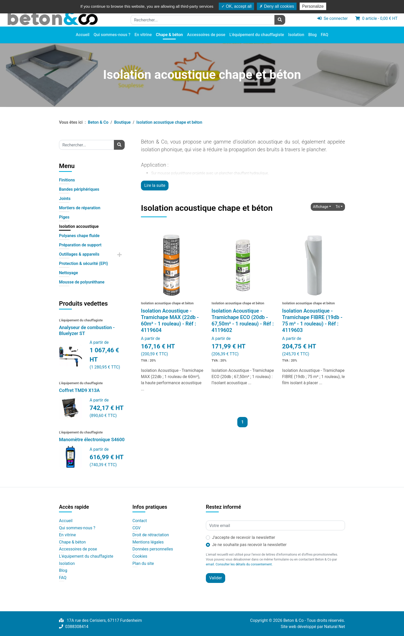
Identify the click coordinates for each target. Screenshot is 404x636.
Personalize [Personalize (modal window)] (313, 6)
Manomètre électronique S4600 (92, 439)
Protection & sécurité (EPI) (83, 263)
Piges (64, 217)
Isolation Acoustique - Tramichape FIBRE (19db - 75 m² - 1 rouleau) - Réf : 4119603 (312, 320)
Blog (312, 34)
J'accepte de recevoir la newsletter (243, 537)
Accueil (82, 34)
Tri (337, 207)
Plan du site (143, 563)
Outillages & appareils (79, 254)
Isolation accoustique (79, 226)
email (210, 564)
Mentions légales (148, 542)
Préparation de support (80, 244)
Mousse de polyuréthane (81, 282)
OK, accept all (236, 6)
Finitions (67, 180)
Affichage (320, 207)
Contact (139, 520)
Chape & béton (169, 34)
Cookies (139, 556)
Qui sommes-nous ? (112, 34)
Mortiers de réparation (79, 207)
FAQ (324, 34)
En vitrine (143, 34)
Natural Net (334, 626)
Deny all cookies (276, 6)
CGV (136, 528)
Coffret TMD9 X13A (79, 390)
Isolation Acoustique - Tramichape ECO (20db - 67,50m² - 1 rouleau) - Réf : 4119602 (243, 320)
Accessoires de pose (206, 34)
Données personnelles (152, 549)
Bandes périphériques (79, 189)
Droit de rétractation (150, 535)
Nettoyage (68, 272)
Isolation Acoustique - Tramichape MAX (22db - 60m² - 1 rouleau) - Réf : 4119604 (170, 320)
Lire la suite (154, 185)
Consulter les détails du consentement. (244, 564)
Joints (65, 198)
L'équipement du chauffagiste (256, 34)
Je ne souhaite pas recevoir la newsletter (249, 544)
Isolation (296, 34)
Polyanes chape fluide (79, 235)
